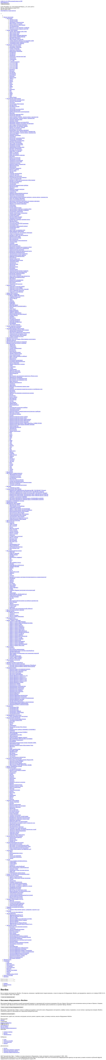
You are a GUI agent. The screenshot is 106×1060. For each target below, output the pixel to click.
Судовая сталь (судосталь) (16, 536)
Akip (10, 443)
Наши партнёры (10, 964)
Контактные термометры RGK (17, 273)
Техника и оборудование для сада (14, 899)
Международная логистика (13, 520)
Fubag (10, 94)
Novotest (11, 445)
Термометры (12, 345)
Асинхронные (12, 59)
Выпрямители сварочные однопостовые (19, 819)
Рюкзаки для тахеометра (15, 181)
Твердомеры (12, 385)
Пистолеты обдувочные (15, 673)
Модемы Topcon (13, 220)
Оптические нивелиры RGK (16, 114)
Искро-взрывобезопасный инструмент (19, 847)
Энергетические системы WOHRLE (18, 732)
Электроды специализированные (17, 830)
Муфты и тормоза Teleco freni (16, 645)
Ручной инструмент (14, 215)
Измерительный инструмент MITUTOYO (19, 420)
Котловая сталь (13, 539)
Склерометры (12, 192)
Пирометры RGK (13, 186)
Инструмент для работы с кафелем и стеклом (20, 886)
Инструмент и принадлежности (14, 473)
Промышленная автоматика (13, 717)
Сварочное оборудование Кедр (17, 834)
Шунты (11, 394)
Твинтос (11, 603)
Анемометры (12, 262)
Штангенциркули (13, 373)
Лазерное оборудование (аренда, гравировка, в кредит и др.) (24, 909)
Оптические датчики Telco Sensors (18, 727)
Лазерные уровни (13, 121)
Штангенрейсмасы (14, 404)
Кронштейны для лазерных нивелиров (19, 130)
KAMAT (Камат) (13, 315)
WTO (10, 574)
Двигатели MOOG (14, 921)
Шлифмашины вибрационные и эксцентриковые (21, 702)
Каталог (6, 1033)
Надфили (11, 776)
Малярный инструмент (15, 888)
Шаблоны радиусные (14, 370)
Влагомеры (12, 390)
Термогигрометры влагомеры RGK (18, 272)
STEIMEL (11, 316)
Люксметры (12, 265)
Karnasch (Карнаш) (14, 604)
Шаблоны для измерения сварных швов (19, 386)
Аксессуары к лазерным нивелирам (18, 124)
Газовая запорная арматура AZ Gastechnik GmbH (21, 40)
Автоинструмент (13, 21)
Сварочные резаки (14, 833)
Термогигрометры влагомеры (16, 249)
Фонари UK (12, 841)
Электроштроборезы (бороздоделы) (18, 954)
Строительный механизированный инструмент (21, 895)
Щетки (11, 797)
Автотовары (9, 18)
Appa (10, 447)
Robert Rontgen (13, 602)
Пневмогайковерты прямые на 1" (17, 677)
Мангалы (11, 900)
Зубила (11, 794)
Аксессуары (12, 107)
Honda (11, 93)
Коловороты (12, 773)
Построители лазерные (15, 414)
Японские (11, 71)
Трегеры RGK (12, 170)
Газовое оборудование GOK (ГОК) (18, 31)
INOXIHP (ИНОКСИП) (15, 656)
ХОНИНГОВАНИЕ (14, 566)
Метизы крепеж (10, 611)
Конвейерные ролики (11, 502)
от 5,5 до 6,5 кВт (13, 68)
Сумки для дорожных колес (16, 234)
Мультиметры (12, 257)
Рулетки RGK (12, 206)
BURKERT (12, 302)
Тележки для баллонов (15, 815)
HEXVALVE (12, 318)
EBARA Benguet (13, 754)
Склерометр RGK (13, 190)
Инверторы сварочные (15, 820)
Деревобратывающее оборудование (15, 328)
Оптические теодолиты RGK (16, 109)
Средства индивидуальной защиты (18, 883)
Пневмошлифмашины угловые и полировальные (21, 698)
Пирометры (12, 344)
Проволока (12, 535)
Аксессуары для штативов (16, 143)
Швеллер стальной (14, 528)
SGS (10, 561)
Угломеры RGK (13, 241)
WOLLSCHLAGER (14, 571)
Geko (10, 85)
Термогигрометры (13, 425)
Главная (6, 983)
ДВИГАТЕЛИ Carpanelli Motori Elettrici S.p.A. (20, 924)
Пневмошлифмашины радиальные (18, 696)
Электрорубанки (13, 941)
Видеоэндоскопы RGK (15, 281)
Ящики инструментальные (16, 897)
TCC (10, 88)
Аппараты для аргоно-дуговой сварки (18, 816)
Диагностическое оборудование (17, 25)
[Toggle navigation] (1, 13)
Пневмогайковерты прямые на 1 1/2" (18, 675)
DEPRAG (11, 573)
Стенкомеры (12, 366)
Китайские (12, 69)
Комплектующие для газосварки (17, 805)
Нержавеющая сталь (14, 544)
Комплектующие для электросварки (18, 821)
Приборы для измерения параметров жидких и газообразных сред (25, 389)
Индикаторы (12, 349)
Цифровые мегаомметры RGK (17, 277)
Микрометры (12, 358)
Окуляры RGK (13, 105)
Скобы (11, 365)
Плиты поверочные (14, 362)
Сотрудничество (10, 967)
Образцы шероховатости (15, 382)
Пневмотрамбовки (14, 694)
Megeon (11, 452)
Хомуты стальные (13, 615)
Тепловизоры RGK (14, 182)
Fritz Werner (12, 755)
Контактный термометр (15, 274)
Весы (10, 406)
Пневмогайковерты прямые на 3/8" (18, 680)
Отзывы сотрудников (11, 970)
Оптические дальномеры (15, 139)
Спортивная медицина (15, 507)
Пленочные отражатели (15, 168)
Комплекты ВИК (13, 244)
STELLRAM (12, 592)
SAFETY (11, 579)
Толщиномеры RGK (14, 227)
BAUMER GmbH (13, 750)
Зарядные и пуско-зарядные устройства (19, 27)
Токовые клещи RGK (14, 259)
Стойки (11, 368)
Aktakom (11, 456)
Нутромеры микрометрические (17, 361)
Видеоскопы (12, 282)
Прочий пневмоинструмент (16, 700)
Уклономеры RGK (14, 224)
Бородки (11, 791)
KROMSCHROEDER (14, 652)
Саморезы (11, 613)
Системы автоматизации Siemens (17, 719)
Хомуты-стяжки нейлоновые (16, 616)
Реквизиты (9, 963)
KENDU (11, 567)
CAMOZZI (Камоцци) (14, 297)
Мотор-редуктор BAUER (15, 762)
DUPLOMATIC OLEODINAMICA (17, 306)
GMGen (11, 78)
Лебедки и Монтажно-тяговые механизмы (19, 878)
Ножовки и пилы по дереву (16, 786)
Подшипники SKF (14, 708)
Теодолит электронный (15, 101)
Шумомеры (12, 268)
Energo (11, 80)
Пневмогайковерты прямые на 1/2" (18, 678)
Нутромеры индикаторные (16, 360)
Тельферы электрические (15, 882)
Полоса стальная (13, 533)
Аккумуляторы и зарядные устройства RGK (20, 209)
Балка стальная (13, 529)
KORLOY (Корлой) (14, 553)
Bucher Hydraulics (13, 310)
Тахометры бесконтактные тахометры (18, 270)
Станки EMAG (13, 863)
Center (11, 444)
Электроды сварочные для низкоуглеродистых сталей (22, 829)
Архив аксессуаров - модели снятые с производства (22, 131)
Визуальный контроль (14, 245)
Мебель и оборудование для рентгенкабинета (20, 510)
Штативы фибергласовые (15, 216)
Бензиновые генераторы (15, 47)
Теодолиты (12, 102)
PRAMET (11, 556)
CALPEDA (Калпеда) (14, 319)
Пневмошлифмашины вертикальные (18, 695)
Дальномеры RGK (13, 134)
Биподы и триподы (14, 169)
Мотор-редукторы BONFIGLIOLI (17, 763)
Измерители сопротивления (16, 280)
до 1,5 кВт (12, 60)
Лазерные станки (13, 868)
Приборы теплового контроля (16, 189)
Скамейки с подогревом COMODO (18, 496)
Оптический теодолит (14, 110)
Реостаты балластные (14, 825)
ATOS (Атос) (12, 308)
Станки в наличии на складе (16, 336)
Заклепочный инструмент (15, 843)
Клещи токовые (13, 397)
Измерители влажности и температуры (19, 248)
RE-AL (11, 570)
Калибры (11, 387)
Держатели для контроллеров (16, 195)
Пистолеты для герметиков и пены (18, 890)
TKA (10, 449)
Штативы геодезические (15, 128)
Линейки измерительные (15, 353)
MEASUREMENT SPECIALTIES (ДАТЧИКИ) (20, 738)
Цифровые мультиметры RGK (16, 256)
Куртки (11, 854)
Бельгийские (12, 75)
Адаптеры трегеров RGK (15, 173)
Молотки (11, 775)
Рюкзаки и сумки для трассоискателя (18, 235)
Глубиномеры (12, 347)
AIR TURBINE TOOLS (15, 562)
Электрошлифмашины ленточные (17, 949)
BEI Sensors (12, 753)
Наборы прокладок (14, 612)
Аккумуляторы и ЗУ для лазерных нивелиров (20, 232)
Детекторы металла (14, 410)
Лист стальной (13, 525)
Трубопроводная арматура (15, 546)
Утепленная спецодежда (15, 857)
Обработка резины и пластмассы (14, 662)
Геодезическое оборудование (13, 98)
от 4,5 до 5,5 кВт (13, 67)
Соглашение (9, 966)
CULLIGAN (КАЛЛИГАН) (16, 912)
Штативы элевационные (15, 148)
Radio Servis (12, 450)
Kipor (10, 92)
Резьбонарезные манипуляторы (17, 872)
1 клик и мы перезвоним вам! (7, 997)
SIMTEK (11, 581)
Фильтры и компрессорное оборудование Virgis (21, 745)
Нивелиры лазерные (14, 412)
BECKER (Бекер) (13, 305)
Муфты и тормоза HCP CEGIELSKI (18, 636)
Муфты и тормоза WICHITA (16, 642)
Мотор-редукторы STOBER (16, 761)
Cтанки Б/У (12, 865)
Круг (10, 549)
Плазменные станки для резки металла (19, 870)
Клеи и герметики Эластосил (16, 290)
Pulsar (10, 440)
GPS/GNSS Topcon (14, 222)
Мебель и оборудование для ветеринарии (19, 508)
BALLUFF (12, 721)
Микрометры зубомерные (15, 377)
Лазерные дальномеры (15, 135)
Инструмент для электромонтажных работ (20, 846)
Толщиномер (12, 228)
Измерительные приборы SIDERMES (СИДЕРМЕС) (22, 729)
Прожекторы (12, 838)
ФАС (10, 96)
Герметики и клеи (10, 285)
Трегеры (11, 172)
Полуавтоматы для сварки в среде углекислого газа (22, 822)
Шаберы (11, 796)
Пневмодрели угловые (15, 684)
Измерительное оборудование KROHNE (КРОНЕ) (21, 424)
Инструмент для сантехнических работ (19, 845)
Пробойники (12, 795)
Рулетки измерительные (15, 207)
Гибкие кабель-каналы (12, 293)
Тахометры (12, 383)
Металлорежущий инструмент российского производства (23, 600)
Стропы (11, 879)
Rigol (10, 462)
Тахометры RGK (13, 269)
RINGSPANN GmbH (14, 744)
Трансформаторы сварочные (16, 826)
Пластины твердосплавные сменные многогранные (22, 666)
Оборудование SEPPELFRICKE (17, 36)
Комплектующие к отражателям (17, 164)
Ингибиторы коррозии (15, 327)
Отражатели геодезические (16, 160)
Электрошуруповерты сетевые (17, 955)
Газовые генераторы (14, 48)
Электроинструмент (11, 925)
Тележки (11, 661)
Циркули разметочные (15, 787)
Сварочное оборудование (12, 800)
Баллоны (11, 803)
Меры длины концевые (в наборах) (18, 356)
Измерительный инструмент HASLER (18, 422)
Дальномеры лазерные (15, 408)
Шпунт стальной (13, 537)
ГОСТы (5, 1048)
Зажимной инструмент (12, 337)
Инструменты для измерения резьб (18, 378)
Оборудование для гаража (15, 23)
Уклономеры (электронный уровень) (18, 226)
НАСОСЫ (12, 648)
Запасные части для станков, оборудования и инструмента (21, 339)
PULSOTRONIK (13, 733)
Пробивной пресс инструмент (13, 715)
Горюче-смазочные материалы (14, 326)
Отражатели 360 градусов (15, 284)
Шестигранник (13, 540)
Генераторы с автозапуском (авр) (17, 56)
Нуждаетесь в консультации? (7, 1013)
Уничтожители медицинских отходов (18, 517)
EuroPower (12, 89)
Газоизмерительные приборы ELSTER (19, 42)
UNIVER (11, 301)
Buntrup (2, 1020)
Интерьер (8, 486)
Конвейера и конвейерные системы (15, 500)
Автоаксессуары (13, 19)
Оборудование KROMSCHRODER (18, 35)
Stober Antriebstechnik (14, 749)
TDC (10, 599)
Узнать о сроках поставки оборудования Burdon (12, 1007)
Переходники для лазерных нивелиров (19, 202)
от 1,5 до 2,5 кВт (13, 63)
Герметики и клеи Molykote (16, 291)
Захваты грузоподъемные (15, 876)
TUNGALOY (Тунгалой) (15, 595)
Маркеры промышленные (15, 784)
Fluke (10, 436)
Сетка (10, 542)
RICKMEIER (12, 323)
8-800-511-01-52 (5, 1)
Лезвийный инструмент (15, 887)
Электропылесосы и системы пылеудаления (20, 939)
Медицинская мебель (14, 504)
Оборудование (10, 646)
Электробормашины (14, 934)
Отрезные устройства (14, 483)
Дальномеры (12, 136)
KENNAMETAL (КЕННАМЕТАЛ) (18, 594)
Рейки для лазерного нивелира (17, 155)
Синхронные (12, 57)
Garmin (11, 469)
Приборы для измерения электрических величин (21, 393)
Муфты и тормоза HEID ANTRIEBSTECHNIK (21, 623)
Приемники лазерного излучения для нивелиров (21, 123)
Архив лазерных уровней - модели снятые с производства (23, 117)
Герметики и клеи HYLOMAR (17, 286)
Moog (10, 748)
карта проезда (12, 10)
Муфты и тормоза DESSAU (16, 625)
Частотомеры (12, 402)
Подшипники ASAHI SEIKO (16, 712)
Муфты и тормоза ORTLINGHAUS (18, 631)
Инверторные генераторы (15, 51)
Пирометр (11, 188)
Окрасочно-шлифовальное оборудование (19, 332)
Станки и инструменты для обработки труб (20, 849)
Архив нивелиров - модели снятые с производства (21, 118)
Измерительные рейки (15, 236)
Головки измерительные (15, 348)
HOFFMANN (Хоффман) (15, 557)
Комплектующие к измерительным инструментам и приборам (24, 411)
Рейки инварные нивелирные (16, 231)
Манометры (12, 391)
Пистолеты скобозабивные (16, 674)
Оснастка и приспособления (16, 479)
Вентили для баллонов (15, 804)
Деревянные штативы (14, 145)
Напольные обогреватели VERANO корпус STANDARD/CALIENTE (26, 499)
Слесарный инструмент (15, 769)
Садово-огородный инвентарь (16, 903)
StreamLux (12, 458)
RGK (10, 432)
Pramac (11, 84)
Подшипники (9, 705)
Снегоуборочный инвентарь (16, 904)
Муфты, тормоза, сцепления (13, 620)
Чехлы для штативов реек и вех (17, 199)
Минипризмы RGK (14, 165)
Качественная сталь (14, 548)
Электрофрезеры (13, 946)
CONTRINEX (12, 725)
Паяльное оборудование (15, 658)
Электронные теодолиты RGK (17, 99)
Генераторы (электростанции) (13, 44)
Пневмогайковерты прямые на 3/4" (18, 679)
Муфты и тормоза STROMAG (16, 627)
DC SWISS (12, 583)
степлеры (11, 945)
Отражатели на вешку (14, 163)
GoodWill (11, 453)
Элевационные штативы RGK (16, 147)
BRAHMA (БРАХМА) (14, 38)
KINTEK (11, 564)
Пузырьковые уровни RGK (16, 211)
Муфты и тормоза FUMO (15, 624)
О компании (7, 960)
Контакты (6, 976)
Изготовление (12, 478)
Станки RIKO (12, 862)
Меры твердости (13, 381)
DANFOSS (12, 730)
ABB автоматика (13, 736)
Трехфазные (12, 55)
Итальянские (12, 73)
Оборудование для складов (13, 659)
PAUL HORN (12, 585)
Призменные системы (14, 159)
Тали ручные (12, 880)
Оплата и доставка (8, 975)
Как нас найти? (4, 1026)
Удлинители (12, 928)
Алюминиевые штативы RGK (16, 140)
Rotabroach (12, 607)
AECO (11, 724)
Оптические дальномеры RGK (17, 138)
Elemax (11, 81)
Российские (12, 72)
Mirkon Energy (13, 97)
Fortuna (11, 464)
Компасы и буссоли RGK (15, 176)
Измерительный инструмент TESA (18, 418)
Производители (7, 959)
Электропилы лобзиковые (15, 938)
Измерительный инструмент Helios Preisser (20, 419)
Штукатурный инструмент (16, 896)
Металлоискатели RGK (15, 238)
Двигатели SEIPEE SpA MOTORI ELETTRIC (20, 918)
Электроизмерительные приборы (17, 255)
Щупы (11, 374)
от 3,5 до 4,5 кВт (13, 65)
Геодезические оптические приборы (18, 407)
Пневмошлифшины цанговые (16, 699)
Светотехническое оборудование (14, 836)
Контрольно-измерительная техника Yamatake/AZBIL (22, 742)
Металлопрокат (10, 521)
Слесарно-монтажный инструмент (18, 485)
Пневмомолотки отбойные (16, 690)
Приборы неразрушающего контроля (18, 193)
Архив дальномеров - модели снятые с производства (22, 132)
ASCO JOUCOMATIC (14, 324)
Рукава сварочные (13, 813)
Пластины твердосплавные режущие (15, 663)
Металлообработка (14, 545)
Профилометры (13, 403)
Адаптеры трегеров (14, 174)
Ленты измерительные (15, 352)
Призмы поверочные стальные (17, 364)
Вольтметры (12, 395)
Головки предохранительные (16, 481)
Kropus (11, 465)
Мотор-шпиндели (10, 617)
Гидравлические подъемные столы (18, 333)
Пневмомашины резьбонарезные (17, 686)
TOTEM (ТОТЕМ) (14, 596)
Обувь (11, 851)
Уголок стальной (13, 531)
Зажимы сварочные (14, 801)
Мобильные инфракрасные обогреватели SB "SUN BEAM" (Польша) (26, 491)
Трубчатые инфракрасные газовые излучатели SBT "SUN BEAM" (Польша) (28, 493)
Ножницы (11, 780)
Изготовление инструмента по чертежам (16, 341)
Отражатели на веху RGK (15, 161)
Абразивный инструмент (15, 474)
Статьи (8, 972)
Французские (12, 77)
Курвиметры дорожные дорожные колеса (19, 219)
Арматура (11, 523)
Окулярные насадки (14, 106)
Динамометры (12, 428)
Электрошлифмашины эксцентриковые (19, 953)
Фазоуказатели (13, 429)
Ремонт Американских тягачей (14, 766)
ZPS (10, 558)
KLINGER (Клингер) (14, 320)
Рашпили (11, 779)
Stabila (11, 457)
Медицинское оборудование (13, 503)
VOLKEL (11, 575)
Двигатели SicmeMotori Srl (16, 914)
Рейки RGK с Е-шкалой (15, 151)
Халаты (11, 858)
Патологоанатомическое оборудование (19, 514)
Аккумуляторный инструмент (16, 929)
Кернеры (11, 783)
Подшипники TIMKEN (15, 711)
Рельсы (11, 527)
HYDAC (11, 307)
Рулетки (11, 415)
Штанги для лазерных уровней (17, 127)
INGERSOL (12, 578)
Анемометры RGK (14, 261)
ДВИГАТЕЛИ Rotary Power (16, 916)
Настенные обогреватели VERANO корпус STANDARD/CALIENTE (26, 498)
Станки (8, 859)
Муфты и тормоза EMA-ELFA (16, 629)
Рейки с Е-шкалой (13, 152)
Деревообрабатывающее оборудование (19, 330)
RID (10, 90)
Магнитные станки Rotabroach (17, 866)
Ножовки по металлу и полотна (17, 782)
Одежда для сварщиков (15, 855)
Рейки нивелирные (14, 153)
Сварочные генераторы (15, 50)
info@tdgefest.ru (5, 2)
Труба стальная (13, 524)
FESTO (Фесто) (13, 298)
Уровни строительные (14, 431)
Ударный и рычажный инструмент (15, 907)
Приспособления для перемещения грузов (19, 891)
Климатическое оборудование (13, 489)
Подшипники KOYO (14, 713)
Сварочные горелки (14, 832)
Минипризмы (12, 167)
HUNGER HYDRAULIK (15, 322)
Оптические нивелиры (15, 115)
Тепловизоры (12, 184)
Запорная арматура (11, 340)
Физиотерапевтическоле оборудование (19, 511)
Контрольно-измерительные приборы (18, 185)
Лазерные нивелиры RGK (15, 119)
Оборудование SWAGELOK (16, 39)
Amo (10, 466)
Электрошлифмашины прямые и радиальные (20, 950)
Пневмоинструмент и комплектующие (19, 704)
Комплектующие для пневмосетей (17, 670)
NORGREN (12, 303)
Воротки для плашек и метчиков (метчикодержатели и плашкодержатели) (27, 577)
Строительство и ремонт (12, 875)
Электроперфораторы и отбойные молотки (20, 937)
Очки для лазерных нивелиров (17, 198)
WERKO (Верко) (13, 554)
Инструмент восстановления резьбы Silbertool (21, 608)
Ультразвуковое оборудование (16, 516)
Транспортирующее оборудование (17, 335)
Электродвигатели (11, 913)
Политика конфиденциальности (8, 1028)
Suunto (11, 470)
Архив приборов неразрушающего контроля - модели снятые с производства (28, 197)
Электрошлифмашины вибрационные (18, 703)
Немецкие (11, 76)
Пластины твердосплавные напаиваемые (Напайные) (22, 665)
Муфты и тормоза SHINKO (16, 634)
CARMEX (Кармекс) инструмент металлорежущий (22, 590)
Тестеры (11, 401)
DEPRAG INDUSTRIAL (15, 312)
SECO (10, 560)
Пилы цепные (12, 933)
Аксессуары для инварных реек (17, 230)
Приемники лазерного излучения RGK (19, 122)
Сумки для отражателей (15, 178)
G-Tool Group (12, 606)
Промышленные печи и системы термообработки (21, 650)
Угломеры (11, 243)
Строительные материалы (15, 893)
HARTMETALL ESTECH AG (16, 565)
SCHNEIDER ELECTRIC (15, 734)
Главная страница (8, 1031)
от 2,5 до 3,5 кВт (13, 64)
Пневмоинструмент (11, 667)
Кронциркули (12, 351)
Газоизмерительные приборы (16, 43)
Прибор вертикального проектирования (19, 111)
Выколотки (12, 792)
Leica (10, 433)
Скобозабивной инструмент (16, 892)
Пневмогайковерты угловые (16, 682)
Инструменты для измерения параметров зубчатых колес (23, 376)
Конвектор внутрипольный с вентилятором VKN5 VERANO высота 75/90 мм (28, 495)
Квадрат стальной (13, 532)
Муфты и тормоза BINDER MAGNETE (19, 632)
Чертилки (11, 788)
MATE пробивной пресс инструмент (18, 716)
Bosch (10, 435)
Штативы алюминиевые (15, 142)
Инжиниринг (9, 471)
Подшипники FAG (14, 709)
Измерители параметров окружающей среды (20, 251)
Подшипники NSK (14, 707)
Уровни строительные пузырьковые (18, 213)
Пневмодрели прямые (14, 683)
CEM (10, 441)
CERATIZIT (12, 586)
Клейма (11, 774)
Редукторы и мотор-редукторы (14, 758)
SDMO (11, 86)
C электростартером (14, 61)
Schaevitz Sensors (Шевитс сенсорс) (18, 737)
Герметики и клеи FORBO (15, 287)
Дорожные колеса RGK (15, 218)
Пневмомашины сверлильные (16, 687)
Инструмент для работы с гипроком (18, 884)
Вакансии (8, 968)
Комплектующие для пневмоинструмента (19, 669)
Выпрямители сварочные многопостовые (19, 817)
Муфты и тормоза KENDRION (17, 641)
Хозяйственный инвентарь (16, 905)
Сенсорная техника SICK (15, 720)
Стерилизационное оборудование (17, 515)
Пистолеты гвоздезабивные (16, 671)
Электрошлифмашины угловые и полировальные (21, 951)
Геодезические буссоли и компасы (17, 177)
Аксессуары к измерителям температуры (19, 276)
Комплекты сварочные (15, 807)
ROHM (11, 588)
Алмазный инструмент (15, 475)
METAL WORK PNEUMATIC (16, 295)
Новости (8, 971)
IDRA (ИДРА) (12, 654)
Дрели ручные (13, 771)
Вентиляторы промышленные (16, 649)
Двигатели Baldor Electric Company (18, 920)
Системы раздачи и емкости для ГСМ (18, 29)
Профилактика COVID (12, 974)
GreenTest (11, 460)
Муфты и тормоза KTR (15, 640)
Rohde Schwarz (13, 454)
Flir (10, 439)
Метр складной (13, 357)
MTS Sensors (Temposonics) (16, 740)
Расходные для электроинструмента (18, 926)
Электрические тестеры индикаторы (18, 253)
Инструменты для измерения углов (18, 379)
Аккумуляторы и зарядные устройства (19, 210)
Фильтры (8, 911)
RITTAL (11, 723)
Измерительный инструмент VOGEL (18, 416)
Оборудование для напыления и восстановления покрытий (24, 653)
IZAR (10, 569)
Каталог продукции (8, 17)
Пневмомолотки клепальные (16, 688)
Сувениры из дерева (14, 487)
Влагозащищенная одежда (16, 853)
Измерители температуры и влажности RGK (20, 247)
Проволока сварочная (14, 824)
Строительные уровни (15, 214)
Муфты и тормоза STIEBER (16, 638)
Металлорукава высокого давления (15, 610)
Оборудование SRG (14, 34)
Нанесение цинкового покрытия (12, 1049)
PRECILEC (12, 746)
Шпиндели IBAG (13, 619)
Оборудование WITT (14, 32)
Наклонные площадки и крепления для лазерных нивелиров (24, 201)
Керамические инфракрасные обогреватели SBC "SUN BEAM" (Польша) (27, 490)
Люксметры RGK (13, 264)
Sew (10, 448)
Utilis (10, 591)
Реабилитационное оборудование (17, 519)
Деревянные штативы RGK (16, 144)
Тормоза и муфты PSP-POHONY (17, 621)
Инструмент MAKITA (14, 958)
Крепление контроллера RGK (16, 194)
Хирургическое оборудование (16, 512)
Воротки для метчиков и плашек (17, 770)
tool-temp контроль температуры (17, 757)
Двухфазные (12, 53)
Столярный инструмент (15, 477)
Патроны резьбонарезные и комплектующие (20, 482)
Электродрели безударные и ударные (18, 936)
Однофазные (12, 52)
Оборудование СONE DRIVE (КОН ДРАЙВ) (20, 765)
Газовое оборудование (12, 30)
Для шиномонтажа (14, 26)
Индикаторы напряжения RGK (17, 252)
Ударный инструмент (14, 790)
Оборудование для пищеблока (16, 506)
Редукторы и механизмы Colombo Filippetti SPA (21, 759)
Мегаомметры (12, 398)
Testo (10, 437)
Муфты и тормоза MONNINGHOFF (18, 644)
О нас (7, 962)
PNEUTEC (12, 552)
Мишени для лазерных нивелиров (17, 203)
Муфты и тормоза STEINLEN (16, 628)
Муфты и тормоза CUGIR (15, 637)
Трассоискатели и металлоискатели (18, 240)
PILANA (11, 598)
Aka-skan (11, 461)
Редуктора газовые (14, 812)
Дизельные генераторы (15, 46)
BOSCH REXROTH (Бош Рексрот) (18, 314)
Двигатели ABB (13, 917)
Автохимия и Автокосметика (16, 22)
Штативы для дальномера (15, 149)
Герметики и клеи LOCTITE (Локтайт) (19, 289)
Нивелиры (12, 113)
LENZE (11, 728)
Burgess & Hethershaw (6, 1022)
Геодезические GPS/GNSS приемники (18, 223)
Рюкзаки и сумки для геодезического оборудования (22, 180)
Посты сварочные (13, 809)
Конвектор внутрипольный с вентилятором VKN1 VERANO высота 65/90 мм (28, 494)
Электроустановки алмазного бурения (18, 942)
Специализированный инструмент (15, 842)
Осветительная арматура (15, 837)
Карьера (6, 1043)
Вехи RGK (12, 156)
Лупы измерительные (14, 354)
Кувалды (11, 799)
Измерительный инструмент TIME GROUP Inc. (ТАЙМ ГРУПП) (25, 423)
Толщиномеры (13, 369)
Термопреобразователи (15, 427)
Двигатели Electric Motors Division (18, 922)
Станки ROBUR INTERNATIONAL (18, 861)
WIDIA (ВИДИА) (13, 587)
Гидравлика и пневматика (12, 294)
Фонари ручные (13, 840)
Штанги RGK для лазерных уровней (18, 126)
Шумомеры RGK (13, 266)
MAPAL (11, 582)
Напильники (12, 778)
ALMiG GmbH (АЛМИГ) (15, 657)
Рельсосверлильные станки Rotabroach (19, 867)
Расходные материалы (14, 901)
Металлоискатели (13, 239)
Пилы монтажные (13, 932)
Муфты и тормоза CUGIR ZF (16, 633)
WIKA (11, 299)
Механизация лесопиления (16, 331)
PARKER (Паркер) (14, 311)
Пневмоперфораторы (14, 692)
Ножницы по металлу (14, 930)
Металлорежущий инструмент (14, 550)
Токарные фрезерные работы (11, 1051)
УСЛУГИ (8, 908)
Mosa (10, 82)
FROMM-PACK (13, 751)
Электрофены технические (16, 943)
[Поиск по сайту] (7, 979)
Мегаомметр (12, 278)
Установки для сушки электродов (17, 828)
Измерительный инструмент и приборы (16, 343)
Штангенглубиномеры (15, 372)
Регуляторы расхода (14, 811)
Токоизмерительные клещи (16, 260)
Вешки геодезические (14, 157)
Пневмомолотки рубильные (16, 691)
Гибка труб (12, 871)
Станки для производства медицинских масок (17, 874)
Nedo (10, 468)
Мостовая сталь (13, 541)
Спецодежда (12, 205)
